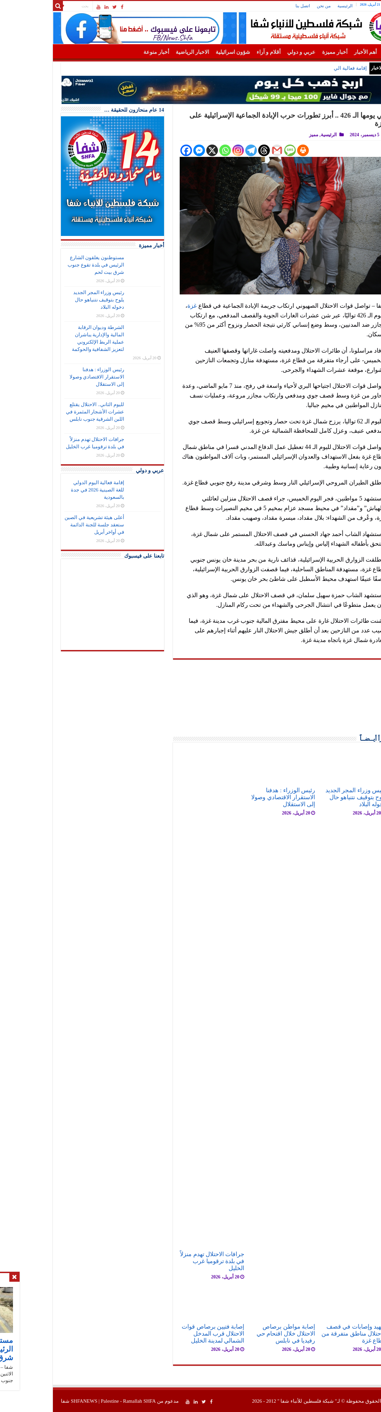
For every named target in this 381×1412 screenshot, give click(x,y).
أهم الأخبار (329, 52)
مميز (277, 134)
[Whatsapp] (189, 150)
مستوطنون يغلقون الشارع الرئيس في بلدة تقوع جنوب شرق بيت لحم (258, 68)
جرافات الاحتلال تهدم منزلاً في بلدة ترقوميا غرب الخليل (176, 1261)
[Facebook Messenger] (163, 150)
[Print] (267, 150)
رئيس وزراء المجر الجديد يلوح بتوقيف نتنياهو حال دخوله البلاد (319, 797)
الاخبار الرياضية (156, 52)
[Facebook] (150, 150)
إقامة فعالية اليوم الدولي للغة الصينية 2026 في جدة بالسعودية (61, 490)
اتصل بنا (266, 5)
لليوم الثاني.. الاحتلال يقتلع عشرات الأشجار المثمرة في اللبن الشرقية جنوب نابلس (59, 412)
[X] (176, 150)
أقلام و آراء (232, 52)
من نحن (287, 5)
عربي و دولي (265, 52)
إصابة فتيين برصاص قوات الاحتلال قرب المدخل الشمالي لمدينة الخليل (176, 1333)
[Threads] (228, 150)
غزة (155, 305)
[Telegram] (215, 150)
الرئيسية (308, 5)
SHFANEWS (48, 1401)
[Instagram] (202, 150)
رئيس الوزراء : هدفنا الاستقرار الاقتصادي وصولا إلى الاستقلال (247, 797)
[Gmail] (241, 150)
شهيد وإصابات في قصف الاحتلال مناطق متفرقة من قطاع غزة (317, 1333)
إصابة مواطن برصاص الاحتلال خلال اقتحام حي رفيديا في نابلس (249, 1333)
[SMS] (254, 150)
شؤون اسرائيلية (196, 52)
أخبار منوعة (120, 52)
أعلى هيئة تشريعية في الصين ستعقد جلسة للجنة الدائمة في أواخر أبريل (58, 525)
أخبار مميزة (298, 52)
